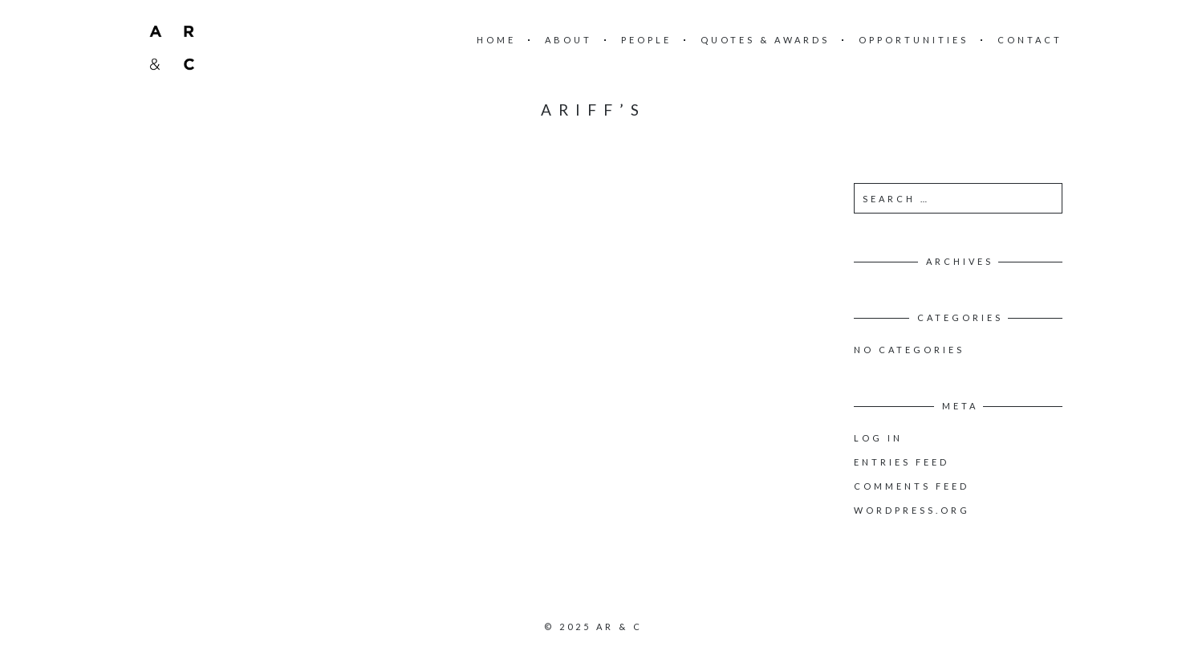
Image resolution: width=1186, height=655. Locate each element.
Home (496, 40)
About (568, 40)
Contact (1029, 40)
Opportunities (914, 40)
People (646, 40)
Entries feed (901, 462)
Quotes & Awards (765, 40)
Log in (878, 438)
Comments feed (911, 486)
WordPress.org (912, 510)
